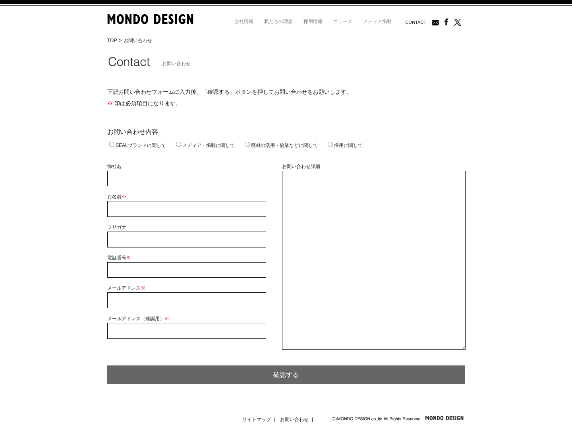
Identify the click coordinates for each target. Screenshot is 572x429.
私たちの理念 (278, 21)
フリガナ (116, 227)
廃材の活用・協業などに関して (281, 145)
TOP (112, 40)
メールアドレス (126, 288)
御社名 (114, 166)
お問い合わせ (294, 419)
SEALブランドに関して (137, 145)
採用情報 (313, 21)
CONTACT (416, 22)
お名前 (116, 196)
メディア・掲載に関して (205, 145)
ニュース (342, 21)
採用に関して (345, 145)
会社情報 (243, 21)
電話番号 (119, 258)
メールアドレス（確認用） (138, 318)
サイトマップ (256, 419)
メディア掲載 (377, 21)
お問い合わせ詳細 (301, 166)
